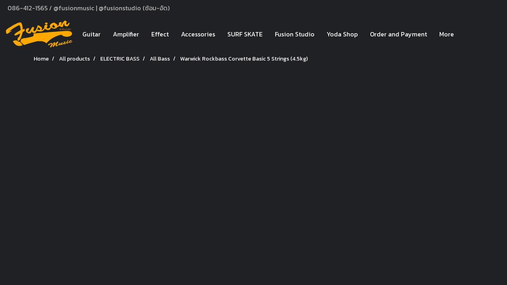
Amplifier (126, 34)
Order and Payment (398, 34)
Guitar (91, 34)
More (446, 34)
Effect (160, 34)
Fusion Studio (294, 34)
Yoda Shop (342, 34)
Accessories (198, 34)
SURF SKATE (245, 34)
